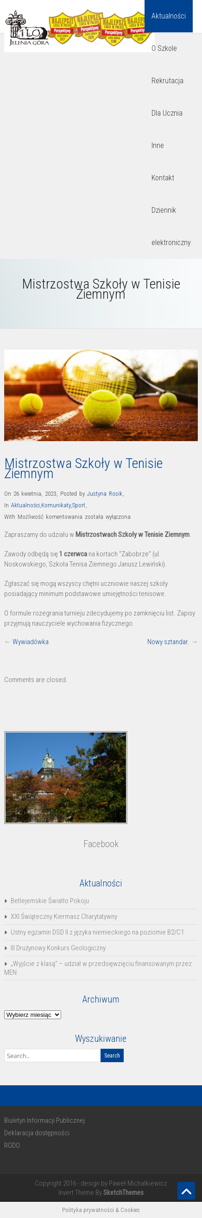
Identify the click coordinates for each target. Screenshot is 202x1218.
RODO (12, 1145)
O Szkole (164, 48)
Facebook (101, 843)
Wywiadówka (31, 642)
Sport (78, 505)
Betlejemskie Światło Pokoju (50, 901)
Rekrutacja (167, 80)
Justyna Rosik (104, 493)
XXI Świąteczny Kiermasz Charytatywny (64, 916)
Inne (158, 145)
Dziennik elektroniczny (171, 226)
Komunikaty (56, 505)
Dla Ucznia (167, 113)
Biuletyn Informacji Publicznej (44, 1120)
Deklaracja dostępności (36, 1133)
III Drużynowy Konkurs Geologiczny (58, 948)
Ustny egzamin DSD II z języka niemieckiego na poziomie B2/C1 (97, 932)
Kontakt (163, 177)
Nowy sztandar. (168, 642)
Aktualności (169, 16)
